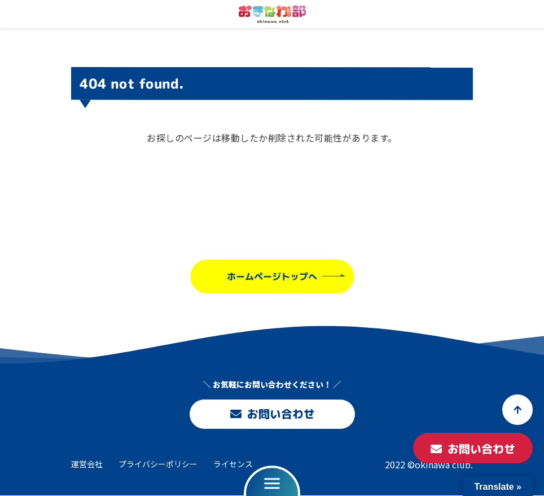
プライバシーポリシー (158, 463)
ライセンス (233, 463)
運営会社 (87, 463)
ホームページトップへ (272, 276)
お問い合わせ (272, 414)
